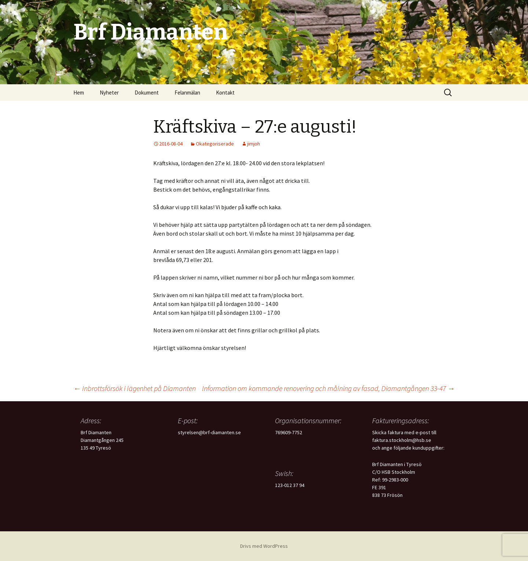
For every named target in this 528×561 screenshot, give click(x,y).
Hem (78, 92)
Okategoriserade (215, 143)
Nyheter (109, 92)
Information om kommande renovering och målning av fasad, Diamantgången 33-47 (328, 388)
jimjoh (253, 143)
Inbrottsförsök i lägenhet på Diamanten (134, 388)
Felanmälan (187, 92)
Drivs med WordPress (264, 546)
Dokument (147, 92)
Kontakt (225, 92)
